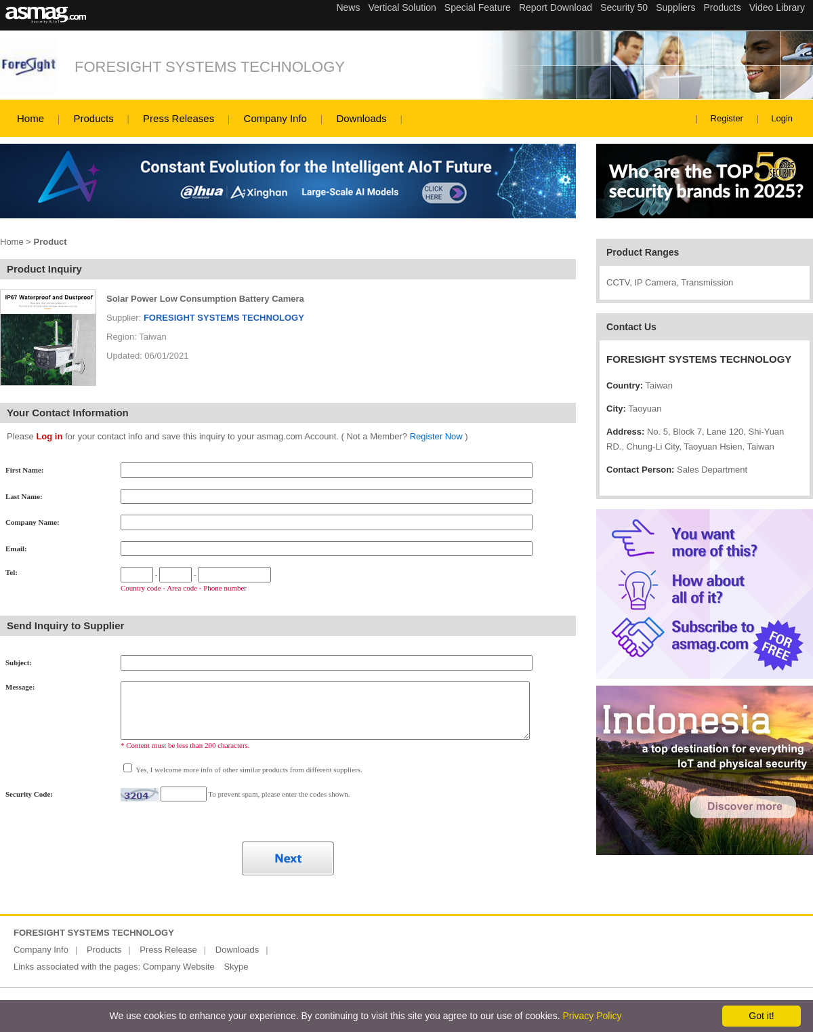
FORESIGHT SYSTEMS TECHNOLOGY (210, 66)
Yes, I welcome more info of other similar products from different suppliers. (248, 770)
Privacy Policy (591, 1015)
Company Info (275, 118)
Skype (236, 966)
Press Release (168, 950)
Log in (49, 436)
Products (93, 118)
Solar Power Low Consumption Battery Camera (205, 299)
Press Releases (178, 118)
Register (727, 118)
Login (782, 118)
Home (30, 118)
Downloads (361, 118)
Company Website (179, 966)
